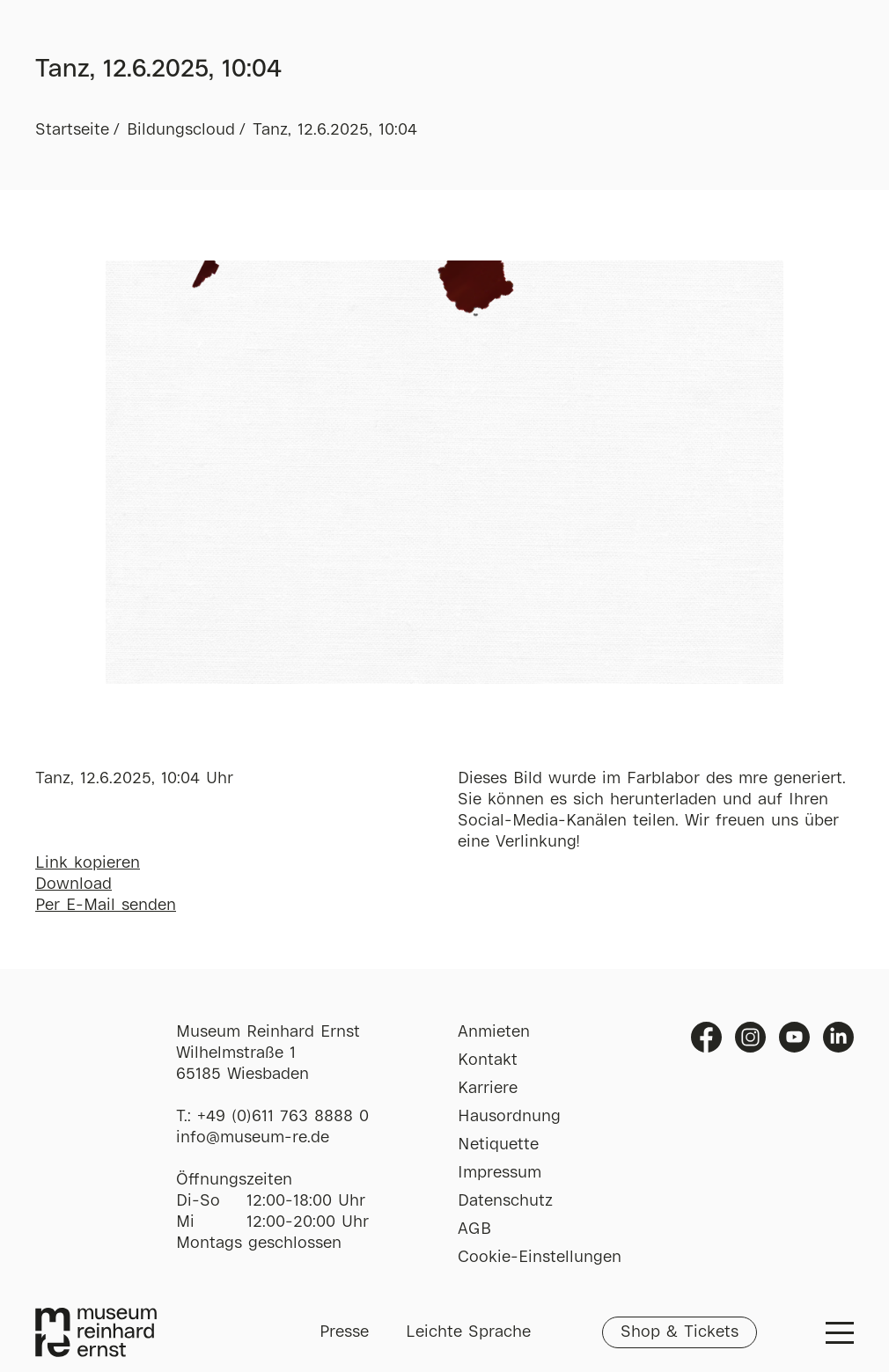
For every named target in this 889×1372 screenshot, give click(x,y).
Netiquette (498, 1145)
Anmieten (494, 1032)
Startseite (72, 130)
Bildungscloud (181, 130)
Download (73, 884)
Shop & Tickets (679, 1332)
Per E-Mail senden (105, 906)
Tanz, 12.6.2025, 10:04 (335, 130)
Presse (344, 1332)
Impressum (499, 1173)
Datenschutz (505, 1201)
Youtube (794, 1037)
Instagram (750, 1037)
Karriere (488, 1089)
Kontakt (488, 1060)
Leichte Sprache (468, 1332)
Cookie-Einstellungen (539, 1258)
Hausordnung (509, 1117)
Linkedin (838, 1037)
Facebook (706, 1037)
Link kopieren (87, 863)
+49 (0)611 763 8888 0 (283, 1117)
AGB (474, 1229)
